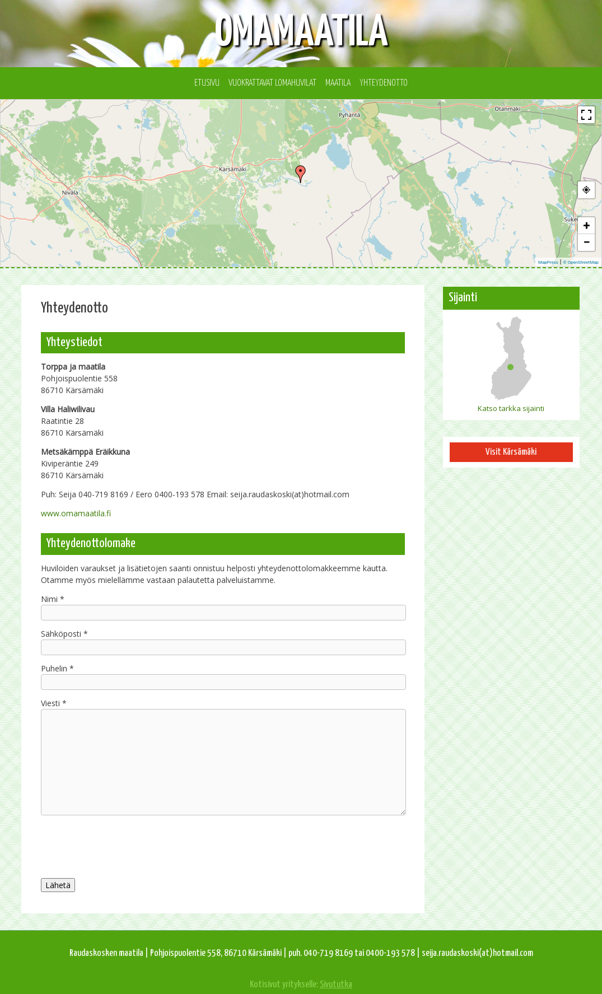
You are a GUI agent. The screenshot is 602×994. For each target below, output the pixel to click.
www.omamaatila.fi (76, 513)
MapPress (548, 262)
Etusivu (207, 83)
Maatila (338, 83)
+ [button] (587, 225)
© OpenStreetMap (581, 262)
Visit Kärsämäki (511, 452)
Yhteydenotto (384, 83)
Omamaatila (301, 33)
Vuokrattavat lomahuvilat (272, 83)
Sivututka (336, 985)
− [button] (586, 242)
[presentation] (223, 844)
